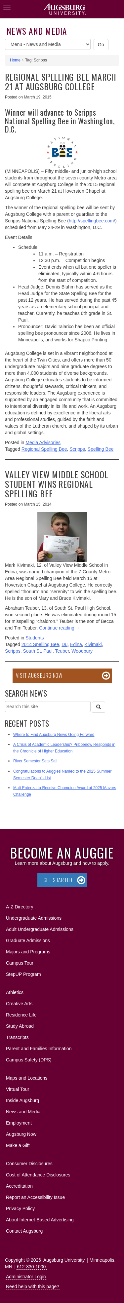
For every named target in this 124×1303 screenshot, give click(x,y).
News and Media (37, 31)
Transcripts (17, 1037)
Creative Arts (19, 1003)
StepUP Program (23, 974)
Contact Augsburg (24, 1231)
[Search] (98, 707)
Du (64, 644)
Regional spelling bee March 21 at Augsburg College (60, 81)
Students (34, 637)
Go (101, 44)
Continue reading (59, 628)
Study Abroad (20, 1026)
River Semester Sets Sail (35, 761)
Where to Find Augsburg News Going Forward (53, 734)
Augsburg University (64, 1260)
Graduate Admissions (28, 940)
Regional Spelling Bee (44, 449)
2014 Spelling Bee (40, 644)
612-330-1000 (31, 1266)
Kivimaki (93, 644)
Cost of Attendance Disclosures (38, 1174)
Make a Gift (18, 1145)
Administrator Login (26, 1276)
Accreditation (19, 1186)
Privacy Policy (20, 1208)
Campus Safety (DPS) (29, 1059)
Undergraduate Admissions (34, 918)
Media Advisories (43, 442)
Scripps (77, 449)
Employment (19, 1123)
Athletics (14, 992)
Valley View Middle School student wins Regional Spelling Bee (56, 484)
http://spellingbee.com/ (92, 220)
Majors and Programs (28, 950)
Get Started (58, 880)
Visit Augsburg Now (39, 675)
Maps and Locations (26, 1078)
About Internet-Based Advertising (40, 1219)
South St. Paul (38, 651)
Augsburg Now (21, 1134)
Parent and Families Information (38, 1048)
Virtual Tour (17, 1089)
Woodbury (82, 651)
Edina (76, 644)
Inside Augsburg (22, 1100)
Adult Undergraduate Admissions (39, 929)
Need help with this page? (32, 1286)
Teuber (62, 651)
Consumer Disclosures (29, 1163)
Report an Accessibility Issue (35, 1197)
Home (15, 60)
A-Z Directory (19, 906)
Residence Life (21, 1014)
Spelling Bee (101, 449)
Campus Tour (19, 963)
